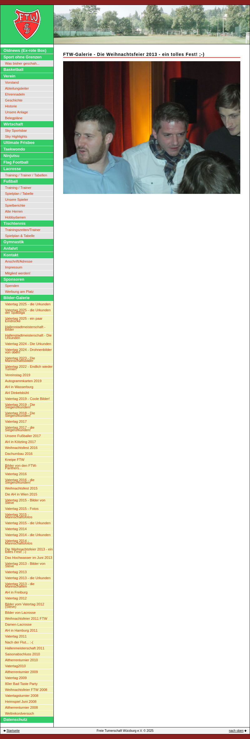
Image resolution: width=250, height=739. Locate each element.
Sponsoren (13, 279)
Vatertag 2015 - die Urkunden (28, 523)
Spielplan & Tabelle (20, 236)
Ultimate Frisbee (19, 142)
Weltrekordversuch (19, 713)
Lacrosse (12, 168)
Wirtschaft (13, 124)
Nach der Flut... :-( (19, 642)
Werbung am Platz (19, 291)
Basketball (13, 69)
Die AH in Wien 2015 (21, 494)
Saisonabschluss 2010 (22, 654)
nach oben (236, 730)
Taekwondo (14, 149)
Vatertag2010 (15, 666)
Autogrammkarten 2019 (23, 381)
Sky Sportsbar (16, 130)
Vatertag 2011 (16, 636)
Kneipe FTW (14, 459)
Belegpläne (13, 118)
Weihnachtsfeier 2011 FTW (26, 618)
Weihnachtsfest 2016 (21, 448)
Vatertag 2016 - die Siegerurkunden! (19, 481)
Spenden (12, 286)
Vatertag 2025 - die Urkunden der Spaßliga (28, 311)
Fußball (10, 181)
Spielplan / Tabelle (19, 193)
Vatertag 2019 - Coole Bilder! (27, 399)
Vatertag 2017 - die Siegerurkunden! (19, 429)
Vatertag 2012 (16, 598)
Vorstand (12, 82)
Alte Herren (14, 211)
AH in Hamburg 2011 (21, 630)
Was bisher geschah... (22, 63)
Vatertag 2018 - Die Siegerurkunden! (20, 414)
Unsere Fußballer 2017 (23, 436)
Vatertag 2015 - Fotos (21, 508)
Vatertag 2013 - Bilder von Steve (25, 565)
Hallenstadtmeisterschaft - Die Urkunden (28, 336)
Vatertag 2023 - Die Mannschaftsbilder (20, 359)
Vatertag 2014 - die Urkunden (28, 535)
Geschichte (13, 100)
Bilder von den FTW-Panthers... (21, 467)
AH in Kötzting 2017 (20, 442)
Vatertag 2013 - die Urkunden (28, 578)
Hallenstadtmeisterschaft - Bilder (25, 328)
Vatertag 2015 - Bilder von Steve (25, 501)
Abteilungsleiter (17, 88)
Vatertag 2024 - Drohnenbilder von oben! (28, 351)
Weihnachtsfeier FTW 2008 (26, 690)
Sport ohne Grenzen (22, 57)
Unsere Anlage (16, 112)
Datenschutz (15, 719)
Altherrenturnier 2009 (21, 672)
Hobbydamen (15, 217)
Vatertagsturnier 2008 (21, 695)
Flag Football (15, 162)
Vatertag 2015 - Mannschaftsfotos (18, 516)
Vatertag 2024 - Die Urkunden (28, 344)
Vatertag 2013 (16, 572)
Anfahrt (10, 248)
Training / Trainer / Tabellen (26, 175)
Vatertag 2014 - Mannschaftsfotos (18, 542)
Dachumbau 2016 (18, 454)
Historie (11, 106)
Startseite (13, 730)
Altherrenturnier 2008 (21, 707)
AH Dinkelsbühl (17, 393)
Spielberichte (15, 205)
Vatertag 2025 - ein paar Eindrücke (23, 320)
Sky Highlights (16, 136)
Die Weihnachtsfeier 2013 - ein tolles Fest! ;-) (29, 550)
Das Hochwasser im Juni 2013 (28, 557)
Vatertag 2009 (16, 678)
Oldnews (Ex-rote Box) (24, 50)
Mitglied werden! (17, 273)
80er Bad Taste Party (21, 684)
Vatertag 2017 (16, 421)
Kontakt (10, 255)
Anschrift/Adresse (18, 261)
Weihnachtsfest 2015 (21, 488)
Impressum (13, 267)
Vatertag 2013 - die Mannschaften (19, 585)
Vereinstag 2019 (17, 375)
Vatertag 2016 (16, 474)
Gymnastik (13, 241)
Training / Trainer (18, 188)
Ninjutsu (11, 155)
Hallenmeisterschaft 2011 (24, 648)
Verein (9, 76)
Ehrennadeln (15, 94)
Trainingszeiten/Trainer (23, 230)
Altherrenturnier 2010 (21, 660)
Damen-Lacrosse (18, 624)
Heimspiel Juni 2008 (21, 701)
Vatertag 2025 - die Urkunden (28, 304)
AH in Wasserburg (19, 387)
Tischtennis (14, 223)
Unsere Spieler (16, 199)
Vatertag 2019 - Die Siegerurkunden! (20, 406)
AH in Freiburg (16, 592)
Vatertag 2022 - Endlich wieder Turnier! (28, 368)
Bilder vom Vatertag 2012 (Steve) (24, 605)
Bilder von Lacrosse (20, 612)
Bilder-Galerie (16, 297)
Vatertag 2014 (16, 529)
